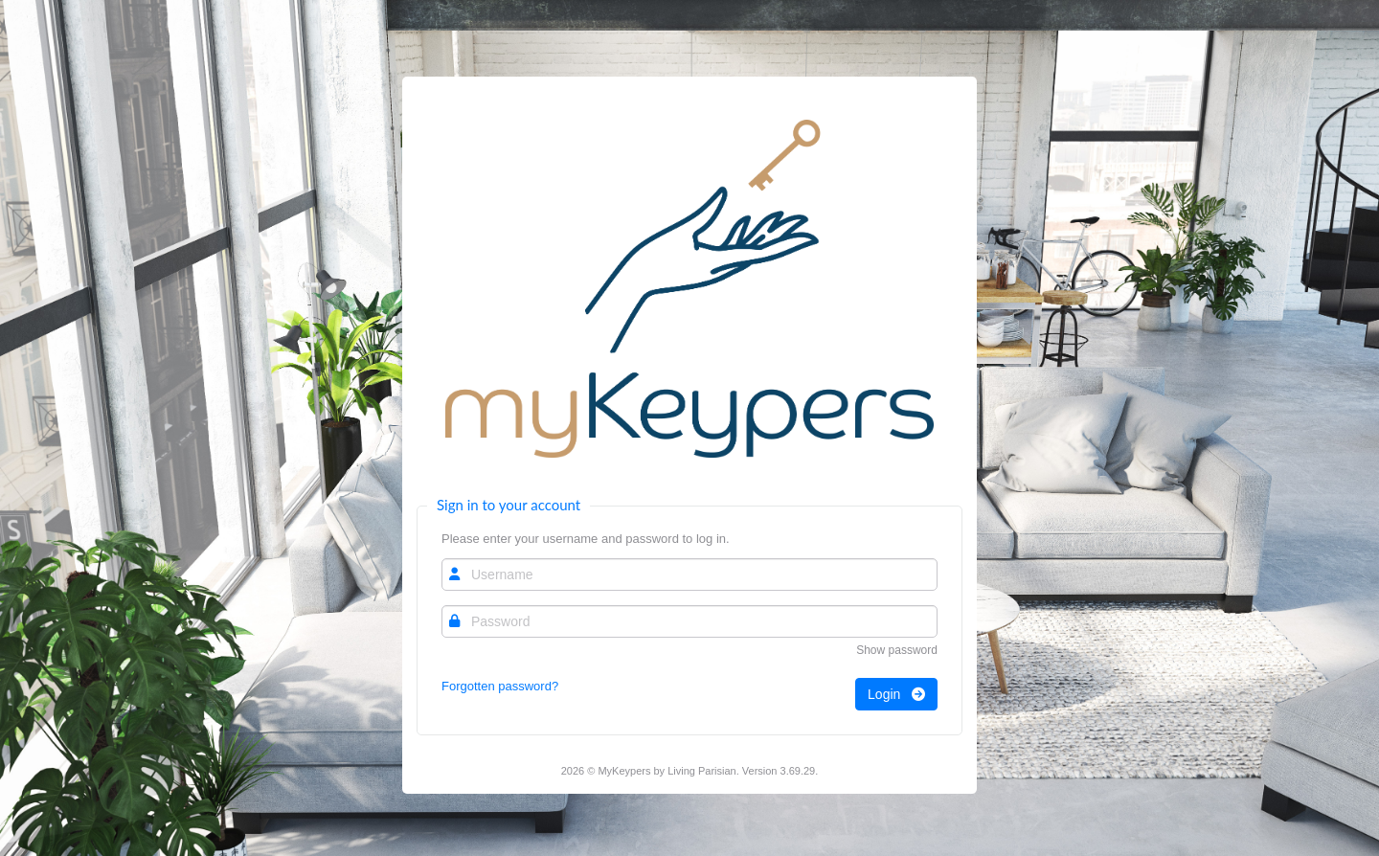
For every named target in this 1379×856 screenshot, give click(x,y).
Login (896, 694)
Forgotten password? (499, 686)
